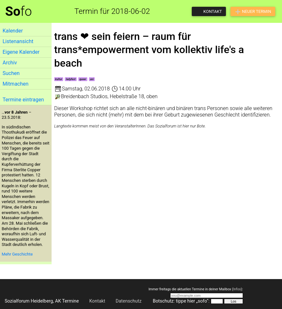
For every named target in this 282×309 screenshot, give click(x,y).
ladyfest (70, 79)
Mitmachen (15, 84)
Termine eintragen (23, 100)
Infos (237, 289)
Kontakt (97, 301)
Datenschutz (128, 301)
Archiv (10, 63)
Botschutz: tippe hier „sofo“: (181, 301)
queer (82, 79)
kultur (58, 79)
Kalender (13, 31)
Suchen (11, 73)
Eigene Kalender (21, 52)
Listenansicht (18, 41)
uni (91, 79)
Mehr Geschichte (17, 254)
